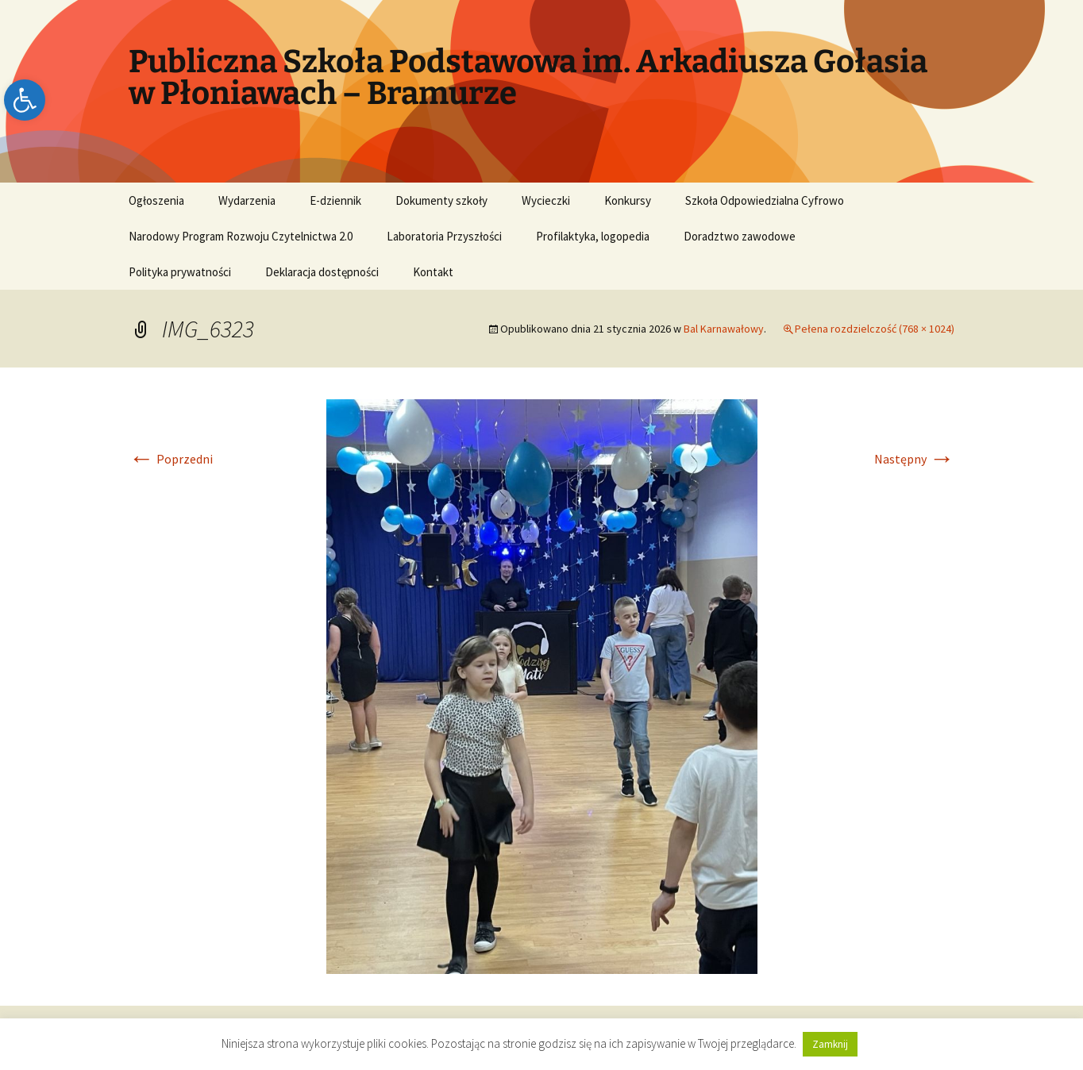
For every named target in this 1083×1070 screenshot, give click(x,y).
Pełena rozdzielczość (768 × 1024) (874, 328)
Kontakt (433, 271)
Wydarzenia (247, 200)
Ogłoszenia (156, 200)
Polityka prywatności (180, 271)
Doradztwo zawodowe (740, 236)
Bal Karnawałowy (724, 328)
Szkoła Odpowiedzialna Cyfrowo (764, 200)
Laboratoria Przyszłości (444, 236)
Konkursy (627, 200)
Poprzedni (171, 459)
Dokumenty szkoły (441, 200)
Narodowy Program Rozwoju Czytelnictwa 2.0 (241, 236)
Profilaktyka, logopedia (592, 236)
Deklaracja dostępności (322, 271)
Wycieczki (546, 200)
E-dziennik (335, 200)
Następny (914, 459)
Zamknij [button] (830, 1044)
